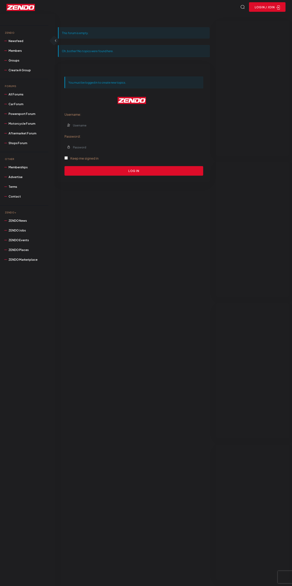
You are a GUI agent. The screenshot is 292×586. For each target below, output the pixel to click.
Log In (133, 171)
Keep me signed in (84, 158)
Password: (72, 136)
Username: (72, 114)
